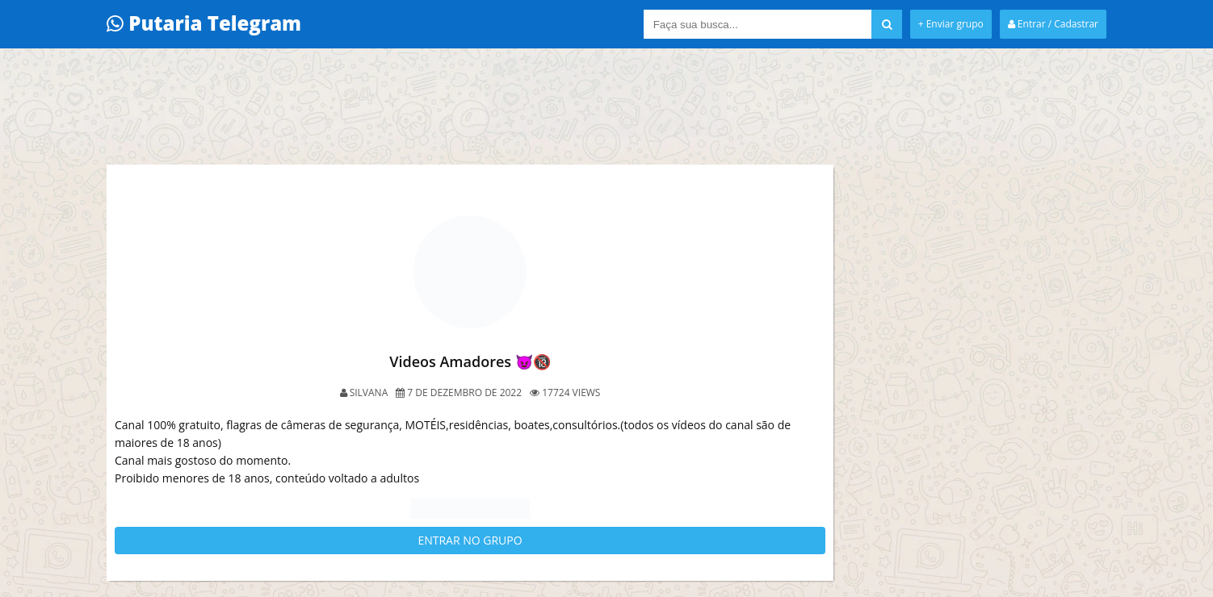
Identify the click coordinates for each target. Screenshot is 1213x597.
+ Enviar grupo (951, 24)
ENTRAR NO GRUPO (470, 540)
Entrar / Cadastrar (1053, 24)
